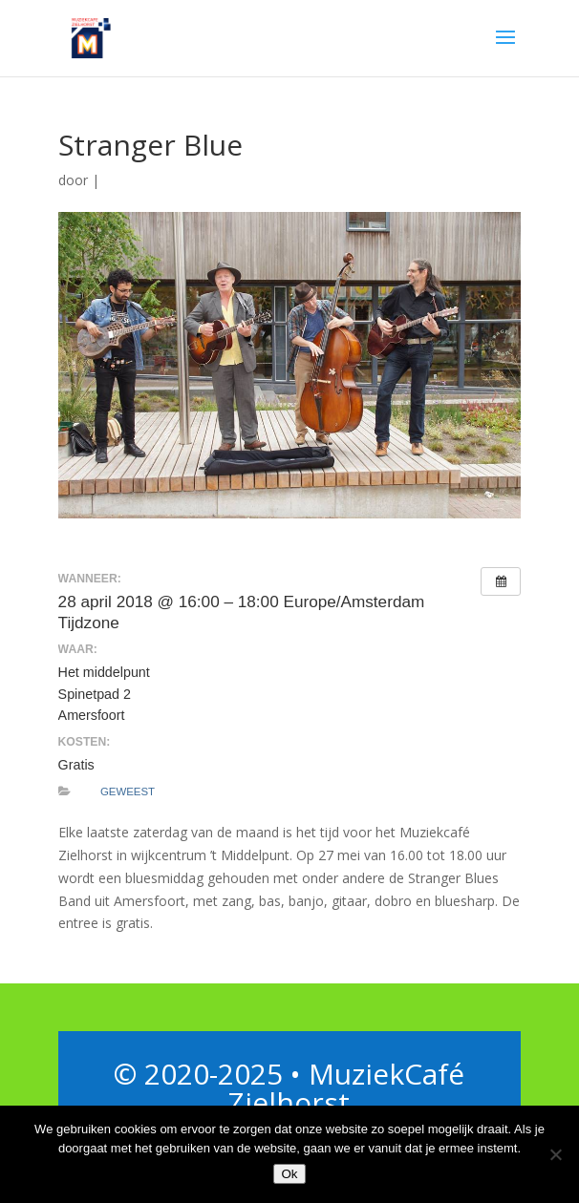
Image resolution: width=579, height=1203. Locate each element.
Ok (289, 1174)
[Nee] (555, 1154)
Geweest (127, 791)
